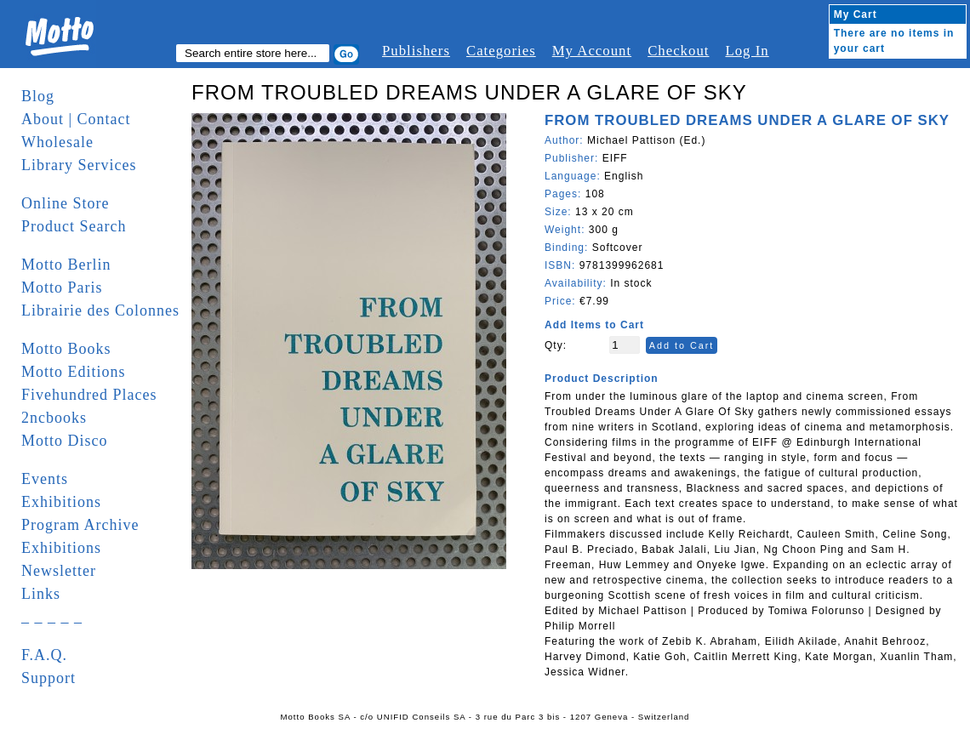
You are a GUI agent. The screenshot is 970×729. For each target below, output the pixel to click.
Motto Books (66, 348)
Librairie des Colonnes (100, 310)
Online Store (65, 203)
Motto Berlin (66, 264)
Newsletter (58, 570)
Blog (37, 96)
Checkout (678, 51)
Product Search (73, 226)
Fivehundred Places (89, 394)
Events (44, 478)
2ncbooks (54, 417)
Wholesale (57, 142)
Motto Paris (62, 287)
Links (40, 593)
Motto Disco (64, 440)
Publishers (416, 51)
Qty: (556, 345)
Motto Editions (73, 371)
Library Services (78, 165)
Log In (746, 51)
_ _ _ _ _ (52, 616)
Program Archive (80, 524)
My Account (591, 51)
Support (48, 677)
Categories (501, 51)
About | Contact (76, 119)
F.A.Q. (44, 655)
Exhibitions (61, 501)
